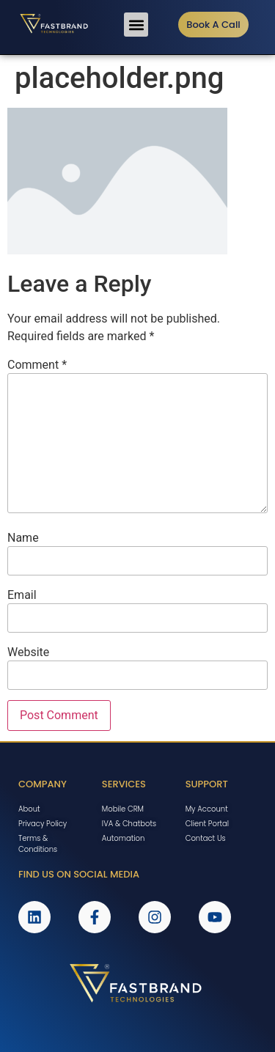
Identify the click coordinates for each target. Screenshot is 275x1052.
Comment (37, 365)
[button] (136, 24)
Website (28, 652)
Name (23, 538)
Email (22, 595)
